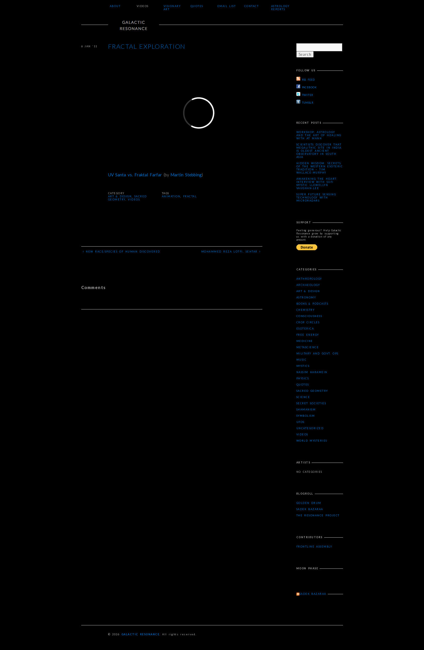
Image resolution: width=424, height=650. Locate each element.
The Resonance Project (318, 515)
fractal (190, 196)
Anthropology (309, 278)
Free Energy (307, 334)
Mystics (303, 365)
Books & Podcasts (312, 303)
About (115, 6)
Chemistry (305, 309)
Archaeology (308, 284)
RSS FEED (305, 79)
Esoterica (305, 328)
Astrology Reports (280, 8)
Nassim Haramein (311, 372)
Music (301, 359)
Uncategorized (310, 428)
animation (171, 196)
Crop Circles (308, 322)
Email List (226, 6)
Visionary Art (172, 8)
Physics (302, 378)
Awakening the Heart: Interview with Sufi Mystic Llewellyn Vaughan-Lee (316, 183)
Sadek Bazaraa (309, 509)
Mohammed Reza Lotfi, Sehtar (231, 251)
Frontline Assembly (314, 546)
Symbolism (305, 415)
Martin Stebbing (186, 174)
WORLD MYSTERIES (311, 440)
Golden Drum (308, 502)
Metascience (307, 347)
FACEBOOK (306, 86)
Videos (143, 6)
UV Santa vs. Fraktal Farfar (135, 174)
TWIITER (304, 94)
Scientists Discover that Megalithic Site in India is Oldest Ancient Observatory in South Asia (319, 151)
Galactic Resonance (140, 634)
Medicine (304, 341)
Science (303, 397)
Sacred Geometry (312, 390)
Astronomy (306, 297)
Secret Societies (311, 403)
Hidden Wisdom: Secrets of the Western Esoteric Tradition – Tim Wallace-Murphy (319, 168)
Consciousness (309, 316)
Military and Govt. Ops (317, 353)
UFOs (300, 422)
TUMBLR (305, 102)
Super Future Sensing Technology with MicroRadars (316, 197)
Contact (251, 6)
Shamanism (306, 409)
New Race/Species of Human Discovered (121, 251)
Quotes (196, 6)
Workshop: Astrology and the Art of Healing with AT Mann (318, 135)
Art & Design (120, 196)
